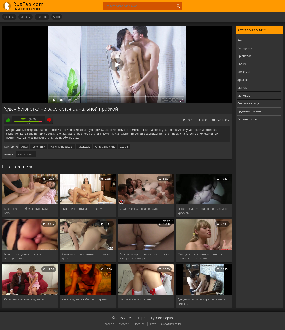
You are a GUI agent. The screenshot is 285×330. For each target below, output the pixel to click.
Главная (9, 17)
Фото (56, 17)
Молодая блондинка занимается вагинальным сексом (200, 256)
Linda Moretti (26, 154)
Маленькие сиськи (62, 146)
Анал (24, 146)
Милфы (242, 87)
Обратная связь (171, 324)
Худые (124, 146)
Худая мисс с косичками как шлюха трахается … (86, 256)
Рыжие (242, 64)
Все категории (247, 119)
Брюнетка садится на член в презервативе (23, 256)
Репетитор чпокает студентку (24, 299)
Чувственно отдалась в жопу (82, 209)
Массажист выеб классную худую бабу (26, 211)
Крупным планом (249, 111)
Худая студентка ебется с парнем (84, 299)
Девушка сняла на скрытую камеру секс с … (202, 301)
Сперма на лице (105, 146)
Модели (25, 17)
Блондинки (245, 48)
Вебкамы (244, 72)
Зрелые (243, 80)
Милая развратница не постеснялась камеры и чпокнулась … (146, 256)
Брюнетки (38, 146)
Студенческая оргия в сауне (139, 209)
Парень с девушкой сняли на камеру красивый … (203, 211)
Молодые (84, 146)
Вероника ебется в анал (136, 299)
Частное (42, 17)
